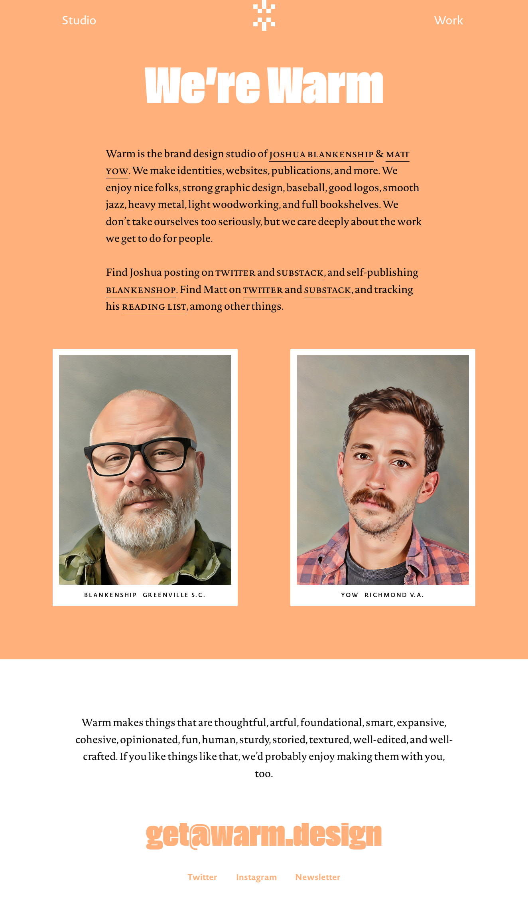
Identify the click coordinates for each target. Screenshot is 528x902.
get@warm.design (264, 836)
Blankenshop (141, 289)
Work (448, 20)
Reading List (154, 306)
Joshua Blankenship (321, 153)
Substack (300, 272)
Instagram (256, 877)
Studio (79, 20)
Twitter (235, 272)
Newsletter (318, 877)
